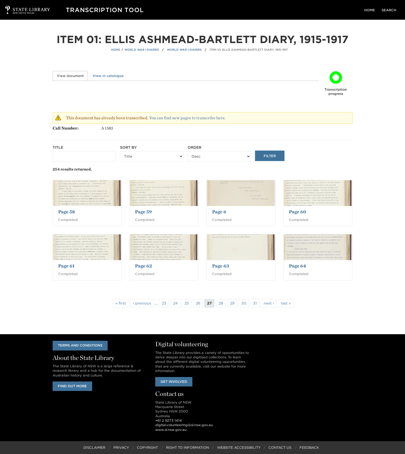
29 (232, 303)
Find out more (72, 386)
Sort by (128, 147)
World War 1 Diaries (184, 49)
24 (175, 303)
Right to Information (187, 448)
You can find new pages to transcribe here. (187, 117)
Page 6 (219, 211)
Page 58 (66, 211)
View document (72, 76)
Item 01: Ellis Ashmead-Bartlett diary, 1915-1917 (248, 49)
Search (389, 10)
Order (194, 147)
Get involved (174, 382)
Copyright (147, 448)
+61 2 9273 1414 (168, 420)
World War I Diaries (141, 49)
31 (255, 303)
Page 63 (220, 266)
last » (286, 303)
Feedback (309, 448)
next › (269, 303)
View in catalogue (108, 76)
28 (221, 303)
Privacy (121, 448)
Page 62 (143, 266)
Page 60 (297, 211)
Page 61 (66, 266)
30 (243, 303)
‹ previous (142, 303)
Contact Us (279, 448)
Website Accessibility (239, 448)
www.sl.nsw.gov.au (171, 430)
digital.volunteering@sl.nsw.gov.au (184, 425)
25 (186, 303)
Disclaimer (94, 448)
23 (164, 303)
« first (121, 303)
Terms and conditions (80, 345)
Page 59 (143, 211)
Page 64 (297, 266)
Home (371, 10)
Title (58, 147)
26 (198, 303)
